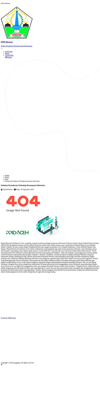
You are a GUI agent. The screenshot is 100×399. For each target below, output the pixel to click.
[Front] (50, 42)
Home (7, 175)
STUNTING (9, 55)
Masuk (8, 57)
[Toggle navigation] (2, 48)
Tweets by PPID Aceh (8, 318)
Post (6, 179)
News (7, 177)
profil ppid (8, 51)
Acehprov (17, 363)
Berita (7, 53)
